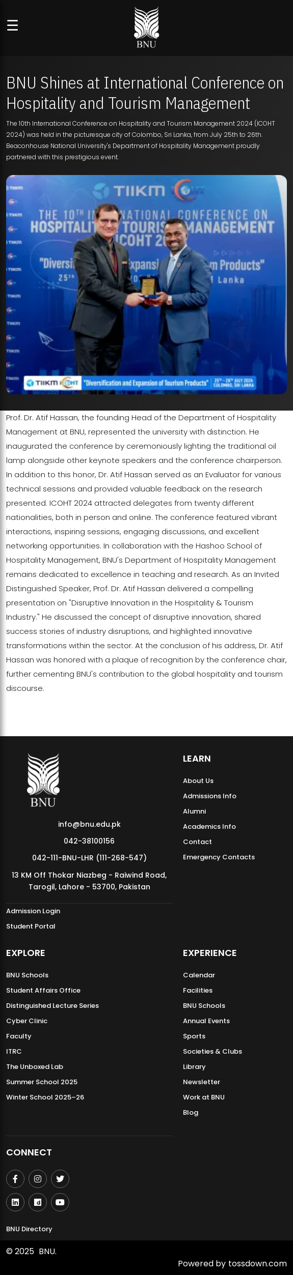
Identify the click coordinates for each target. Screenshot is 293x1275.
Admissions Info (209, 796)
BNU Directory (29, 1229)
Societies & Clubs (212, 1051)
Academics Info (209, 826)
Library (194, 1066)
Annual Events (206, 1021)
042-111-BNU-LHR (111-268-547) (89, 858)
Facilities (197, 990)
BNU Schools (27, 975)
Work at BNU (204, 1097)
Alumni (194, 811)
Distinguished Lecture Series (52, 1005)
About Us (198, 781)
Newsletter (201, 1082)
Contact (197, 842)
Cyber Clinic (26, 1021)
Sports (194, 1036)
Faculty (19, 1036)
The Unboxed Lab (34, 1066)
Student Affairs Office (43, 990)
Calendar (199, 975)
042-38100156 (89, 841)
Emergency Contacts (219, 857)
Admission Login (33, 911)
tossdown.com (257, 1263)
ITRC (14, 1051)
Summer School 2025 (41, 1082)
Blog (190, 1112)
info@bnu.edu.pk (89, 824)
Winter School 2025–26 (45, 1097)
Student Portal (31, 926)
